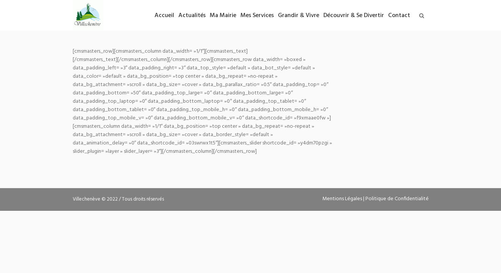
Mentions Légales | (343, 199)
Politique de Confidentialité (397, 199)
